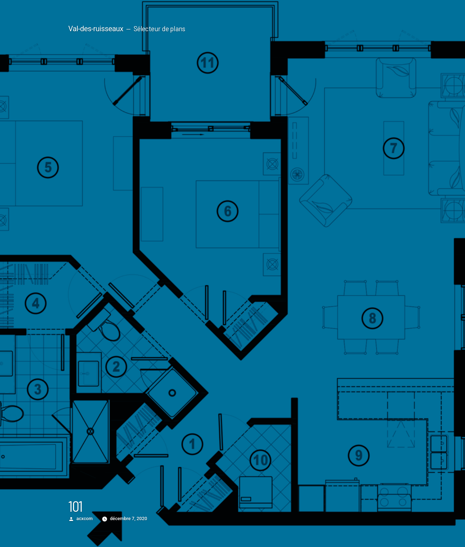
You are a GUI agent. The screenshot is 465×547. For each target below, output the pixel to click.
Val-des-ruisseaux (95, 28)
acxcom (84, 518)
